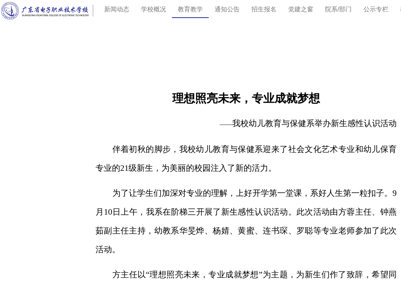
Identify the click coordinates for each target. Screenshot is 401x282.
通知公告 (227, 9)
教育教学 (190, 9)
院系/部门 (338, 9)
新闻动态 (116, 9)
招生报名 (263, 9)
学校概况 (153, 9)
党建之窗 (300, 9)
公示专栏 (375, 9)
